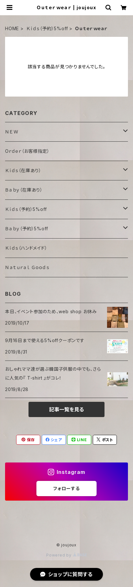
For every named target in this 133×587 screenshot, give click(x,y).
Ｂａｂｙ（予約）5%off (26, 228)
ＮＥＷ (11, 131)
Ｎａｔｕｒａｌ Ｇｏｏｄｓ (27, 267)
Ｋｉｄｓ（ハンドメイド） (26, 248)
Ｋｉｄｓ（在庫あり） (23, 170)
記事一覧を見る (66, 409)
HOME (12, 28)
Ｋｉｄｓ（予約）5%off (47, 28)
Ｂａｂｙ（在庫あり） (24, 189)
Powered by (66, 555)
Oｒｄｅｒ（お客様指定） (27, 151)
